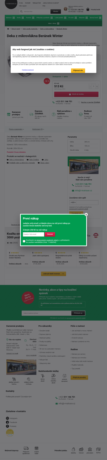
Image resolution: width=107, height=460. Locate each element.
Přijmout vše (78, 70)
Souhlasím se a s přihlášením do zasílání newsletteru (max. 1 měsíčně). (48, 241)
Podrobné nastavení (28, 70)
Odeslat (50, 234)
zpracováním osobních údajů (47, 240)
